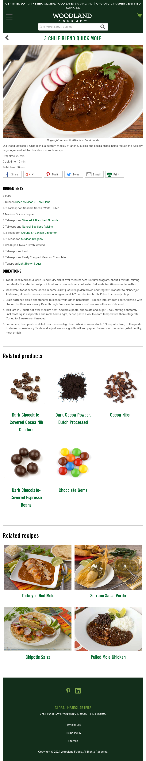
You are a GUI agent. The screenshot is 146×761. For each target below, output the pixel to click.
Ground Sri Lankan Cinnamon (39, 232)
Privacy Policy (73, 732)
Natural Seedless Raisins (37, 226)
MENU (8, 16)
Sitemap (73, 740)
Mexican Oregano (32, 239)
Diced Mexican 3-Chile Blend (32, 202)
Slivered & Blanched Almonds (40, 220)
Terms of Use (73, 724)
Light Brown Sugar (29, 263)
